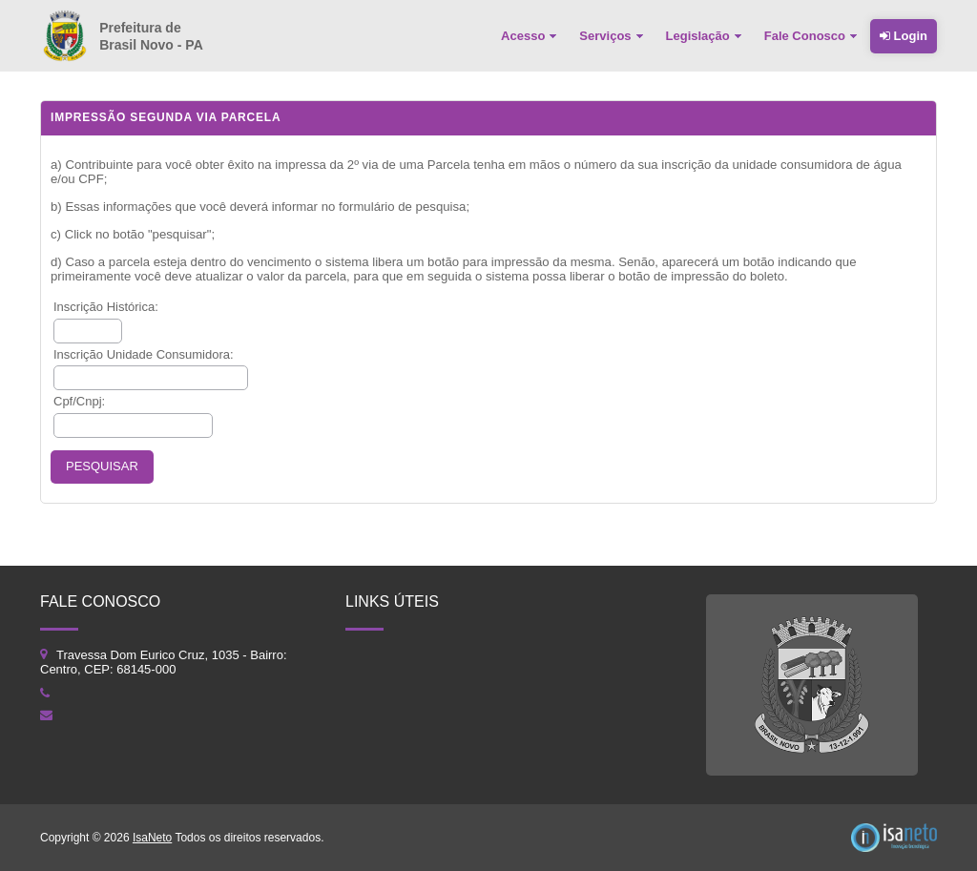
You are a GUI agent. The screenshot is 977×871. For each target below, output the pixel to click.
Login (903, 36)
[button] (102, 467)
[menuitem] (530, 36)
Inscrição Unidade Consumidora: (143, 354)
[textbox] (87, 331)
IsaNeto (152, 837)
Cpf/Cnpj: (79, 401)
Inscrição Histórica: (105, 307)
